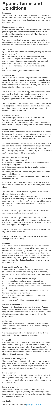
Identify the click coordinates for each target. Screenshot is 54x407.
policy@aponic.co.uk (34, 405)
